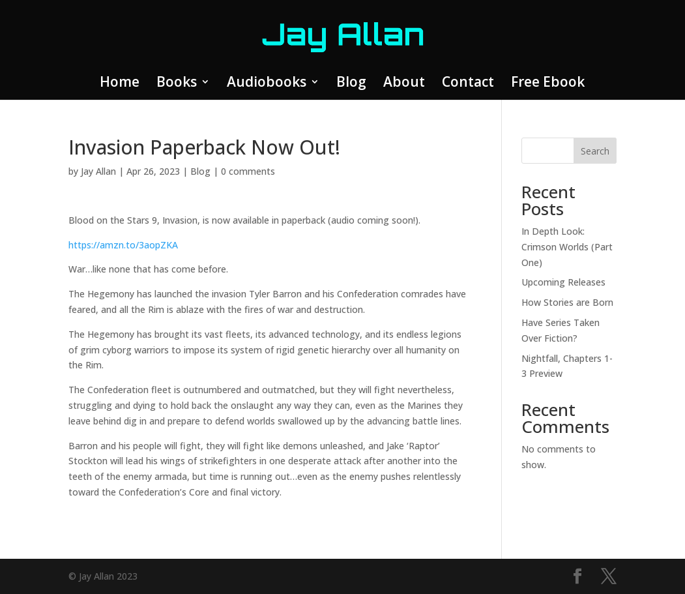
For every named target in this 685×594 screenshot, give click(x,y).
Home (119, 84)
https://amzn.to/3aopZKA (123, 245)
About (404, 84)
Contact (468, 84)
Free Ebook (548, 84)
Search (595, 151)
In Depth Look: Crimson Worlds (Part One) (567, 247)
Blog (351, 84)
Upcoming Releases (563, 282)
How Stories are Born (567, 302)
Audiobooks (266, 84)
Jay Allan (98, 171)
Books (176, 84)
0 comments (248, 171)
